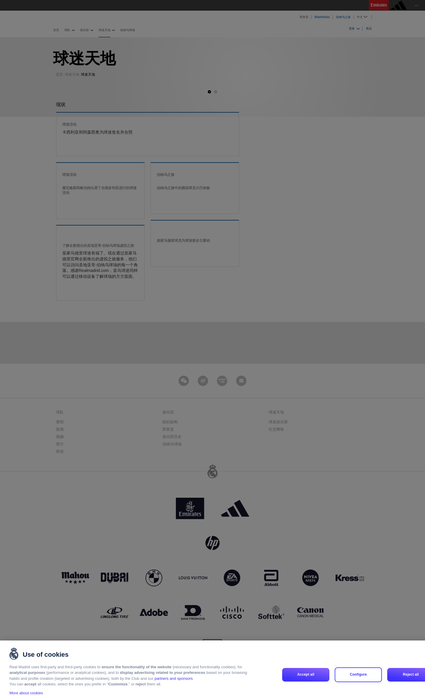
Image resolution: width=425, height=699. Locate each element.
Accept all (305, 680)
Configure (358, 680)
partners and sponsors (173, 684)
